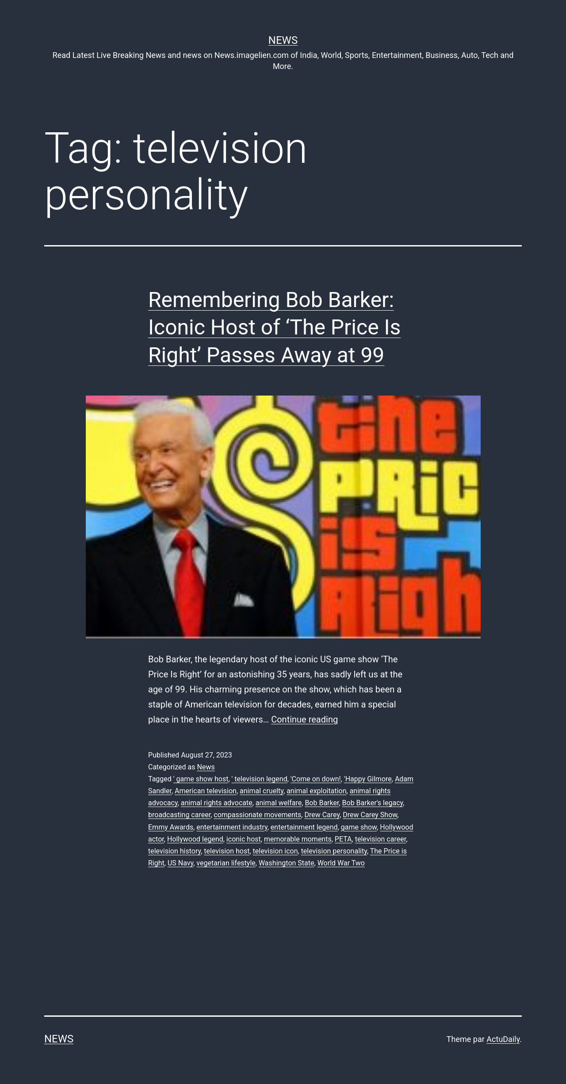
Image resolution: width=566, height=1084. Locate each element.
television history (174, 851)
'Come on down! (316, 779)
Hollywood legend (195, 839)
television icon (275, 851)
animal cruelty (261, 791)
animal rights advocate (216, 803)
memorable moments (298, 839)
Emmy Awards (170, 827)
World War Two (341, 863)
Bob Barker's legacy (372, 803)
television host (226, 851)
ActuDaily (503, 1039)
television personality (334, 851)
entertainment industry (231, 827)
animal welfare (279, 803)
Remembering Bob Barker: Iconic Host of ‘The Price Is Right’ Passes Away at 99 (274, 327)
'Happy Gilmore (368, 779)
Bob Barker (322, 803)
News (283, 40)
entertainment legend (304, 827)
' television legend (259, 779)
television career (380, 839)
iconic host (243, 839)
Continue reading (304, 719)
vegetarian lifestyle (225, 863)
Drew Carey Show (370, 815)
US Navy (180, 863)
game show (359, 827)
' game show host (201, 779)
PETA (343, 839)
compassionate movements (257, 815)
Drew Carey (322, 815)
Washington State (286, 863)
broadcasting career (179, 815)
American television (206, 791)
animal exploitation (316, 791)
